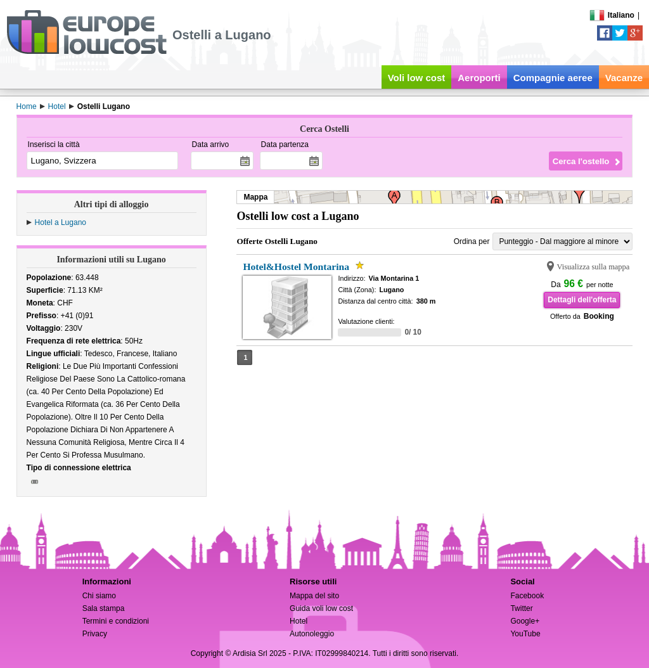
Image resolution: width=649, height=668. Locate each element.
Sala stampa (103, 608)
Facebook (527, 595)
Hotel (298, 621)
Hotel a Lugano (60, 222)
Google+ (524, 621)
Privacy (94, 633)
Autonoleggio (312, 633)
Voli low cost (417, 77)
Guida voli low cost (321, 608)
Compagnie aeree (553, 77)
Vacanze (624, 77)
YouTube (525, 633)
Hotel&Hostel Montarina (296, 266)
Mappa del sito (314, 595)
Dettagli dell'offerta (582, 299)
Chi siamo (99, 595)
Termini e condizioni (115, 621)
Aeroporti (479, 77)
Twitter (521, 608)
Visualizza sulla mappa (592, 266)
